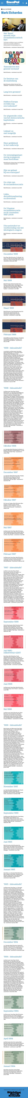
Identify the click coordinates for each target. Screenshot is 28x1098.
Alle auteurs (6, 9)
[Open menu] (2, 3)
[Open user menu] (26, 3)
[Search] (23, 3)
